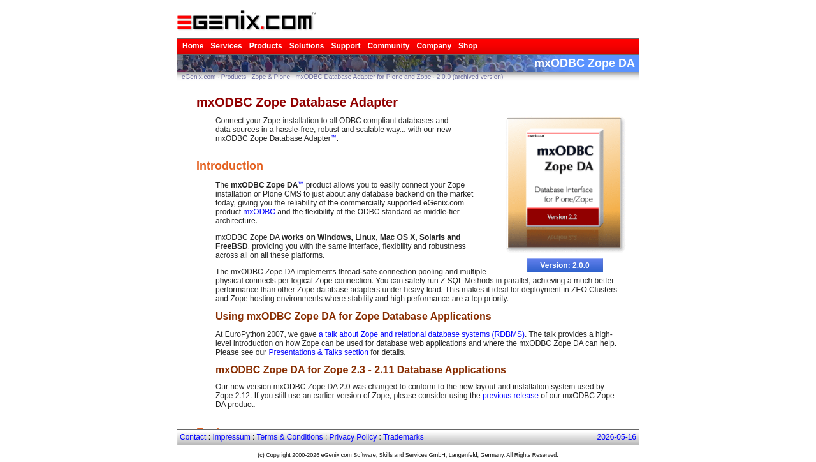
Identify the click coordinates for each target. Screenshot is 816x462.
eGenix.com (198, 76)
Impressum (231, 437)
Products (265, 45)
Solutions (306, 45)
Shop (467, 45)
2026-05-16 (616, 437)
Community (388, 45)
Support (345, 45)
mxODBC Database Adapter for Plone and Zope (363, 76)
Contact (193, 437)
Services (226, 45)
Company (433, 45)
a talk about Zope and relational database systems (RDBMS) (422, 334)
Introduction (229, 166)
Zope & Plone (271, 76)
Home (192, 45)
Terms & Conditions (290, 437)
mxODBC (259, 211)
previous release (511, 395)
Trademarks (403, 437)
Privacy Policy (353, 437)
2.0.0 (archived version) (470, 76)
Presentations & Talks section (318, 352)
